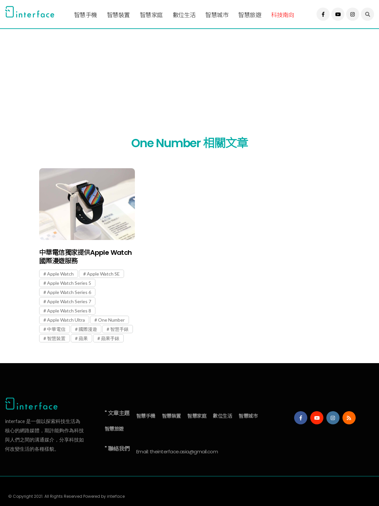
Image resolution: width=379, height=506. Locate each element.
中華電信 (56, 329)
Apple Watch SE (103, 274)
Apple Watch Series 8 (69, 310)
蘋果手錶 (110, 338)
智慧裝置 (118, 15)
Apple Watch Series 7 (69, 301)
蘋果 (83, 338)
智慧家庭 (151, 15)
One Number (111, 320)
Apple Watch (60, 274)
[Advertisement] (188, 75)
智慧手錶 (119, 329)
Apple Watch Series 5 (69, 283)
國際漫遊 (88, 329)
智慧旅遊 (249, 15)
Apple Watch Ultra (66, 320)
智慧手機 (85, 15)
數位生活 (184, 15)
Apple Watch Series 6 (69, 292)
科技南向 (282, 15)
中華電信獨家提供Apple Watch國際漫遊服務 (85, 257)
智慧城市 (216, 15)
